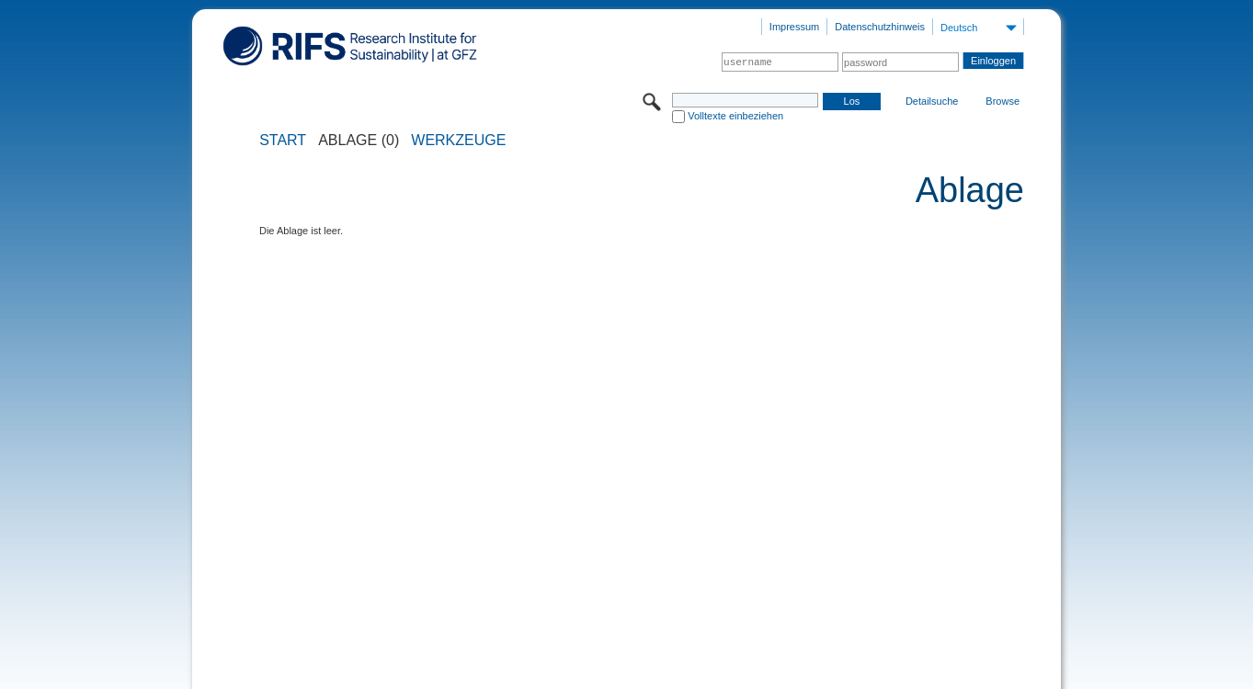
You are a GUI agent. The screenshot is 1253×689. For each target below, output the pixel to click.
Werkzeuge (458, 140)
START (282, 140)
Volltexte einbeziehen (735, 115)
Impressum (794, 26)
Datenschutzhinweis (880, 26)
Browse (1002, 101)
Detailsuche (932, 101)
